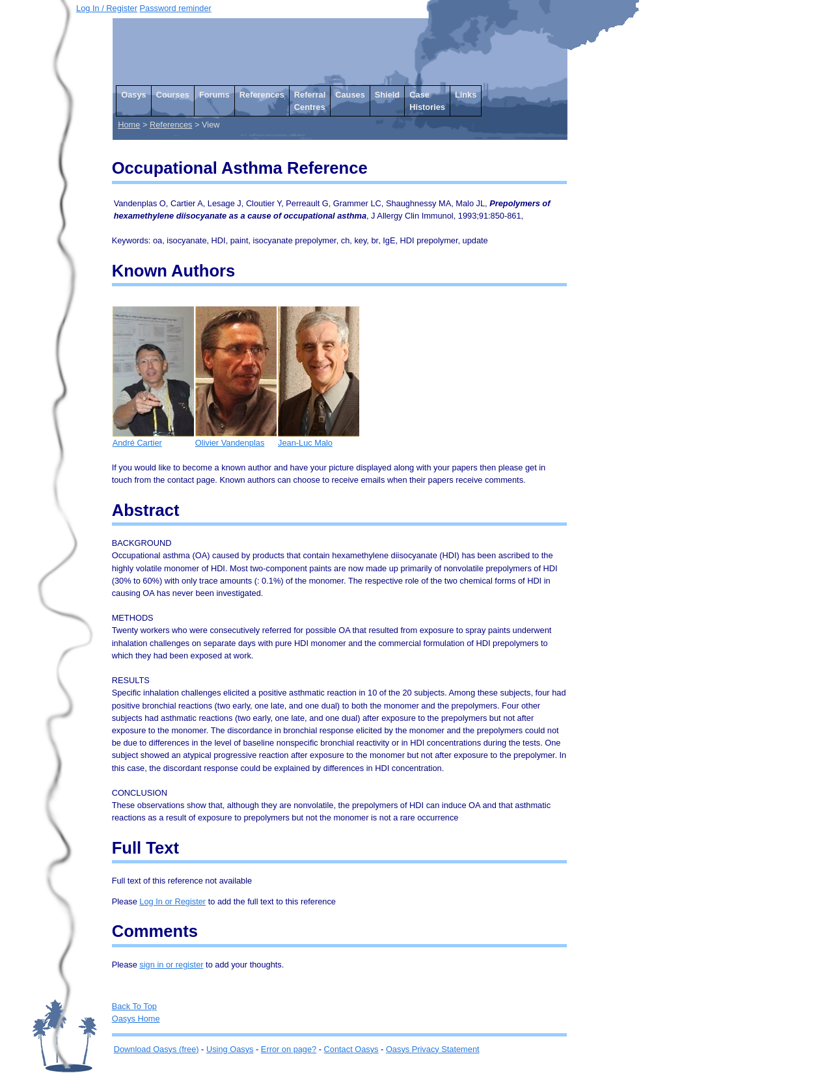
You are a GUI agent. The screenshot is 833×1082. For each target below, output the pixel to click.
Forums (214, 95)
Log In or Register (172, 901)
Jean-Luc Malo (318, 438)
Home (129, 124)
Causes (350, 95)
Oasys (133, 95)
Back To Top (134, 1006)
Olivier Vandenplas (236, 438)
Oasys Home (136, 1018)
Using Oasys (230, 1049)
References (261, 95)
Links (465, 95)
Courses (172, 95)
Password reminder (176, 8)
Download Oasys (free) (156, 1049)
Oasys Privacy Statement (433, 1049)
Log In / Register (106, 8)
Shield (387, 95)
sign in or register (171, 964)
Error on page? (288, 1049)
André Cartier (153, 438)
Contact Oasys (351, 1049)
